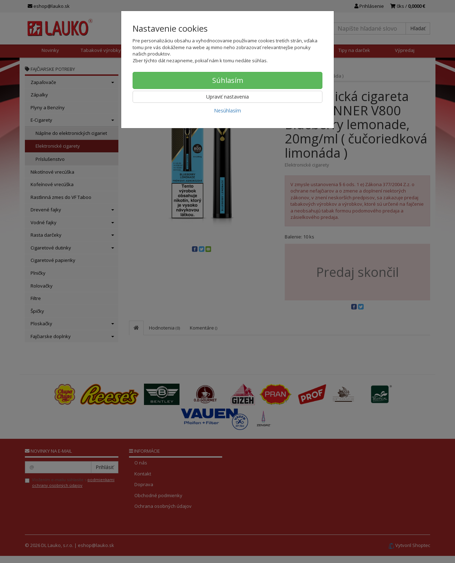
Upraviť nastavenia (227, 96)
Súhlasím (227, 80)
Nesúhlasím (227, 110)
